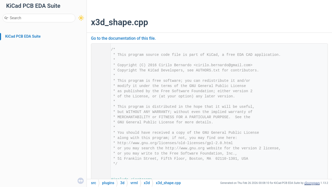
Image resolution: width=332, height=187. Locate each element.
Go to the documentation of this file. (123, 38)
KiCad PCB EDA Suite (23, 36)
